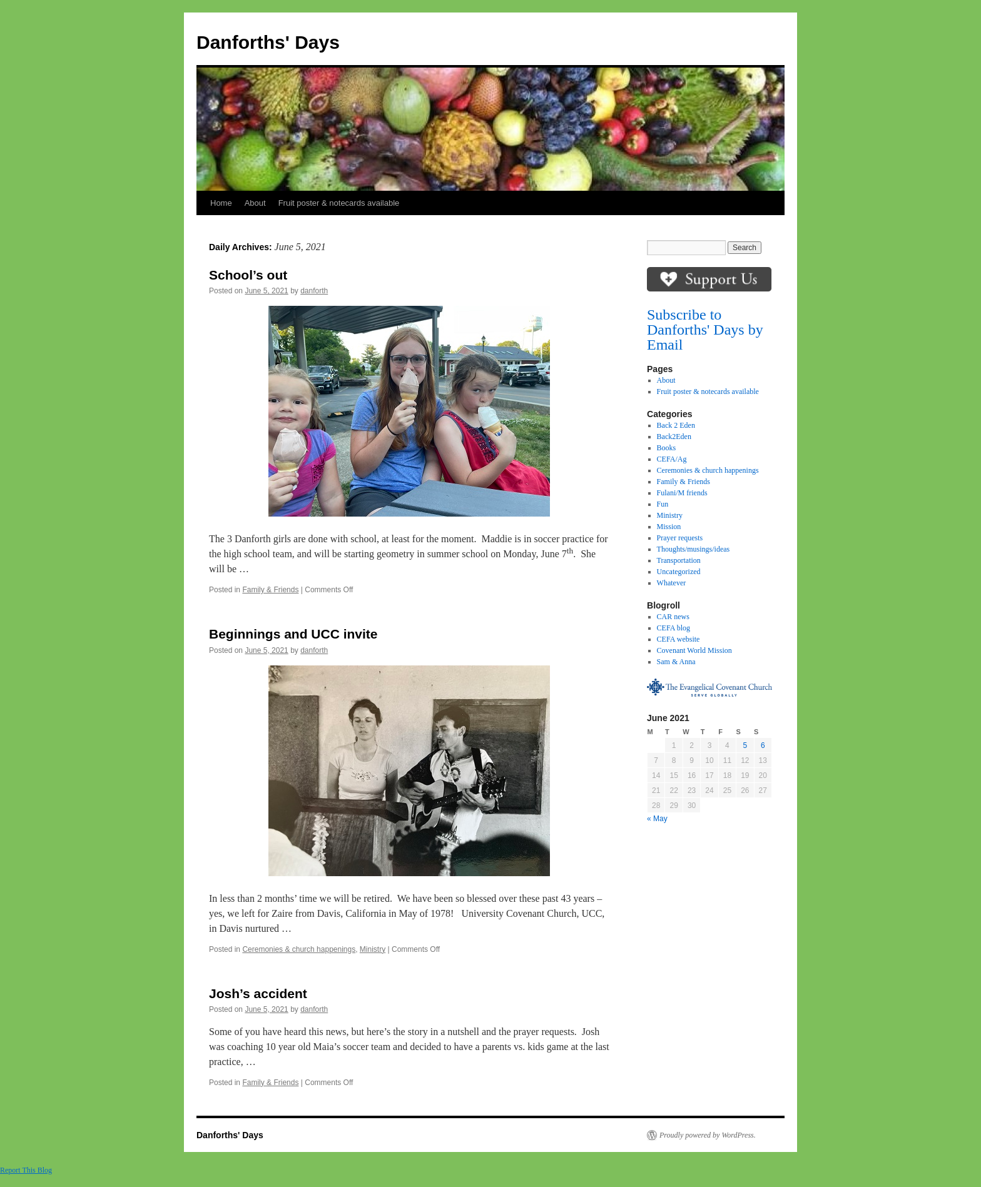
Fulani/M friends (682, 492)
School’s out (250, 275)
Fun (663, 504)
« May (657, 818)
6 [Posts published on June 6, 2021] (763, 745)
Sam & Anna (676, 661)
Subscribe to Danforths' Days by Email (705, 329)
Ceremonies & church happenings (298, 949)
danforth (314, 290)
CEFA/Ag (672, 459)
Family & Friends (270, 589)
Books (666, 447)
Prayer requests (680, 537)
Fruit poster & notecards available (339, 203)
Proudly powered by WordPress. (707, 1135)
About (255, 203)
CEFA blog (673, 628)
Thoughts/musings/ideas (693, 549)
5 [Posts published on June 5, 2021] (745, 745)
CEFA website (678, 639)
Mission (669, 526)
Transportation (679, 560)
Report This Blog (26, 1170)
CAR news (673, 616)
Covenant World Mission (694, 650)
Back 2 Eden (676, 425)
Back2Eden (674, 436)
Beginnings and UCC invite (293, 634)
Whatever (671, 582)
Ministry (372, 949)
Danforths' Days (268, 42)
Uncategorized (679, 571)
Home (221, 203)
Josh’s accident (258, 993)
